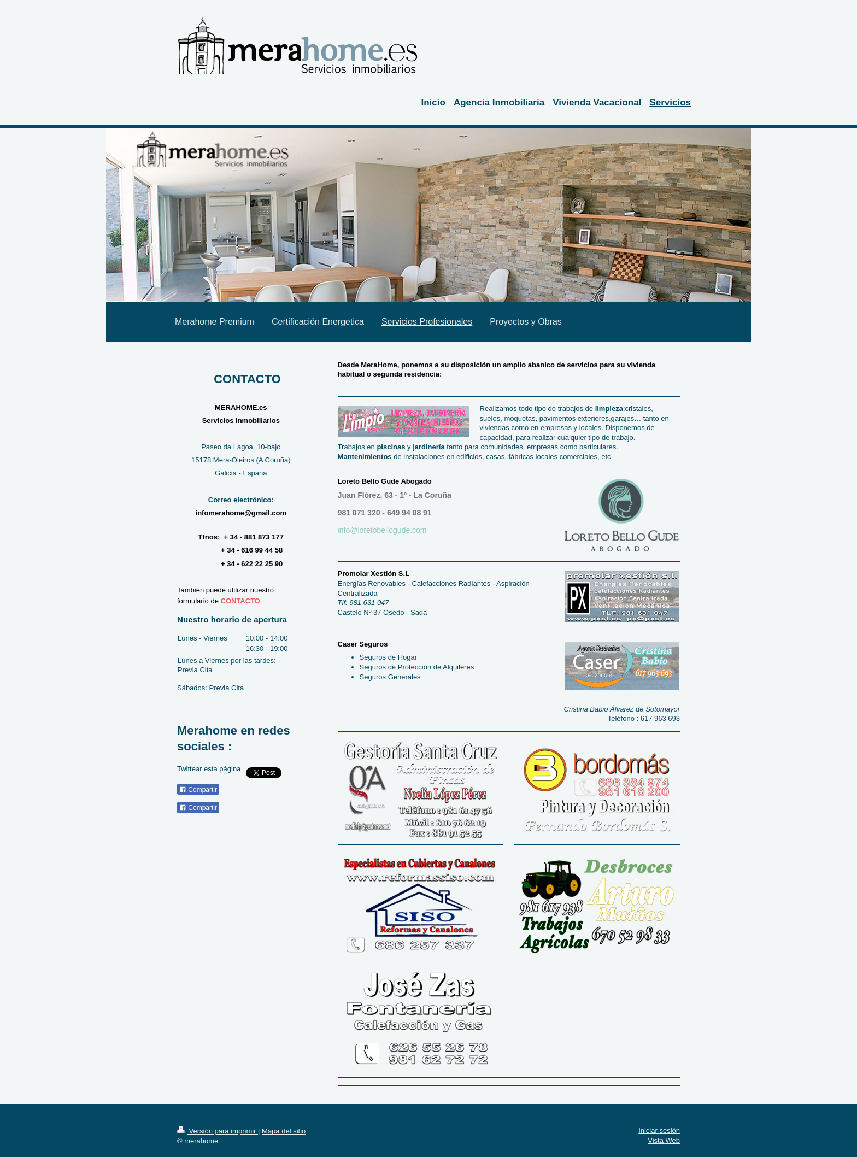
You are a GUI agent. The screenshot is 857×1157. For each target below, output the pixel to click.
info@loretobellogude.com (382, 530)
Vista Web (664, 1140)
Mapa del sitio (284, 1131)
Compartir (198, 790)
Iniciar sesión (659, 1130)
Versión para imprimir (217, 1131)
